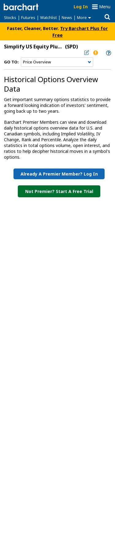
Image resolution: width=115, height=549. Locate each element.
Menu (104, 6)
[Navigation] (57, 62)
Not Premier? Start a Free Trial (59, 191)
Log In (81, 6)
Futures (28, 17)
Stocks (10, 17)
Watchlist (48, 17)
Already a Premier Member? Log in (59, 174)
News (67, 17)
